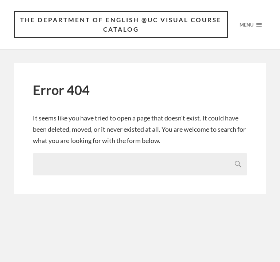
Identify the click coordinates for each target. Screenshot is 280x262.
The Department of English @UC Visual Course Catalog (121, 24)
